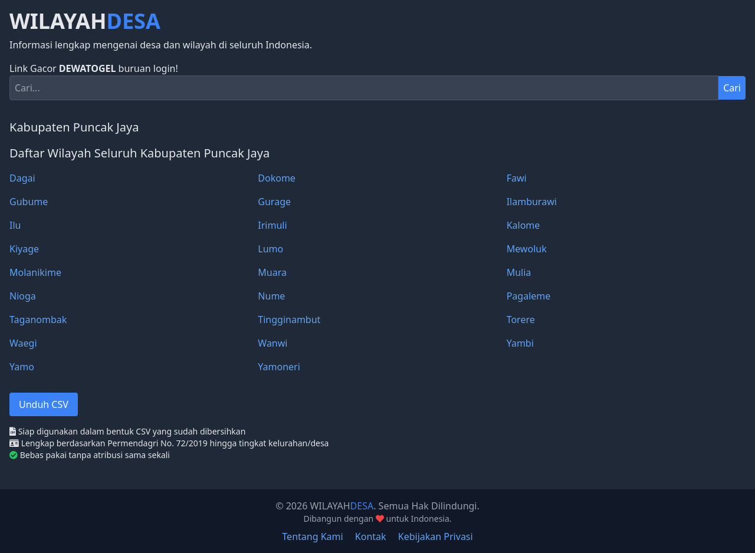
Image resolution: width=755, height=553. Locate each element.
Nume (271, 295)
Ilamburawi (532, 201)
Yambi (520, 343)
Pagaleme (529, 295)
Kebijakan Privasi (435, 536)
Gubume (28, 201)
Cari (732, 87)
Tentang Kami (312, 536)
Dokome (277, 178)
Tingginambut (289, 319)
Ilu (15, 225)
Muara (272, 272)
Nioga (22, 295)
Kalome (523, 225)
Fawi (517, 178)
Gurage (274, 201)
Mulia (519, 272)
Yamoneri (279, 366)
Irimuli (272, 225)
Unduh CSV (43, 404)
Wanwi (272, 343)
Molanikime (35, 272)
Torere (521, 319)
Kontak (370, 536)
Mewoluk (527, 248)
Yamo (21, 366)
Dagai (22, 178)
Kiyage (24, 248)
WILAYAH (84, 21)
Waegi (23, 343)
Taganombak (38, 319)
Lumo (270, 248)
